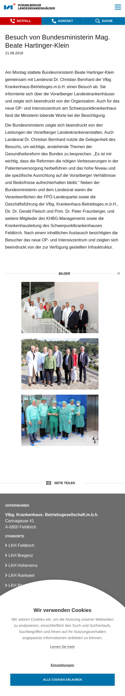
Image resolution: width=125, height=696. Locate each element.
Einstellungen (62, 665)
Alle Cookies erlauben (62, 679)
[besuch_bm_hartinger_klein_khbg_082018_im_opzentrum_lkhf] (60, 420)
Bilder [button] (64, 273)
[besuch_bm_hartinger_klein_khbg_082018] (60, 307)
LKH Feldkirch (21, 545)
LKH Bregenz (20, 555)
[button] (20, 21)
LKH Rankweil (21, 575)
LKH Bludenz (20, 585)
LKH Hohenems (23, 565)
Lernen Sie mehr (62, 647)
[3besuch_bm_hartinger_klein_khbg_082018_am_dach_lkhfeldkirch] (60, 364)
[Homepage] (30, 7)
